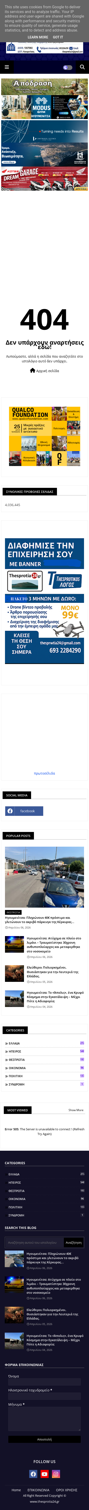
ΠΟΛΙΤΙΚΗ (46, 1076)
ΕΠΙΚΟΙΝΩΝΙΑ (38, 1490)
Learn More (38, 37)
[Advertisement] (44, 237)
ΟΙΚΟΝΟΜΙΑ (46, 1068)
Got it (58, 37)
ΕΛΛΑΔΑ (46, 1043)
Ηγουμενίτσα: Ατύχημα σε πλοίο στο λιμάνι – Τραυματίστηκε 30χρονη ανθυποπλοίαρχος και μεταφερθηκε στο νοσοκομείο (54, 944)
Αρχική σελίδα (44, 370)
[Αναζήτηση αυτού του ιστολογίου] (35, 1242)
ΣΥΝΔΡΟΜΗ (46, 1084)
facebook (27, 811)
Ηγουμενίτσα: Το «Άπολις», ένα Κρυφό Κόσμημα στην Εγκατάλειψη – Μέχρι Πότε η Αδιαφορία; (55, 996)
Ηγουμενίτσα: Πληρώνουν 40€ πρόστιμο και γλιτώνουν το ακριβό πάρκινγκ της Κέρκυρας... (39, 919)
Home (16, 1490)
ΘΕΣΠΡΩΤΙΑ (46, 1059)
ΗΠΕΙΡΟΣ (46, 1051)
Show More (76, 1110)
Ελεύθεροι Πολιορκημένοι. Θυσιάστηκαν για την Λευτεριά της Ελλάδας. (52, 971)
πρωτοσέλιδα (44, 773)
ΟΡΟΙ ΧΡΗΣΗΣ (66, 1490)
